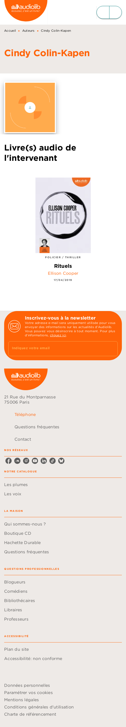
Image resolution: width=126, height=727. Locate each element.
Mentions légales (21, 699)
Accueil (10, 30)
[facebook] (8, 460)
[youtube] (35, 460)
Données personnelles (27, 685)
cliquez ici (58, 335)
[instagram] (26, 460)
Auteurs (28, 30)
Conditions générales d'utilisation (39, 706)
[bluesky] (61, 460)
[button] (63, 484)
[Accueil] (26, 12)
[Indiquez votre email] (56, 348)
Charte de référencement (30, 714)
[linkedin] (43, 460)
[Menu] (109, 12)
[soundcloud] (17, 460)
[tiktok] (52, 460)
